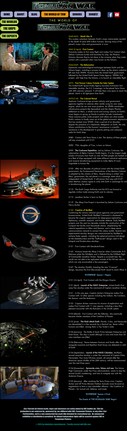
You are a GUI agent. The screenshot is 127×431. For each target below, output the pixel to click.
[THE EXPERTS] (9, 36)
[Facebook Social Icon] (110, 14)
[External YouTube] (29, 131)
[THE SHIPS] (9, 28)
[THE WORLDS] (9, 21)
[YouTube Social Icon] (116, 14)
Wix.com (87, 424)
